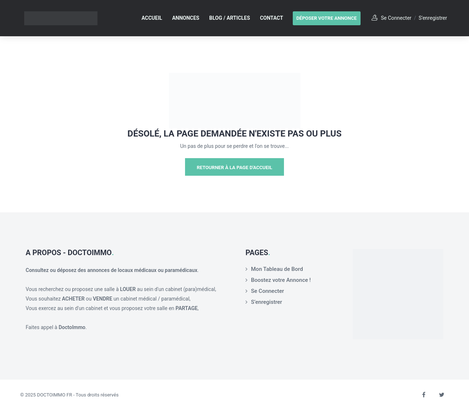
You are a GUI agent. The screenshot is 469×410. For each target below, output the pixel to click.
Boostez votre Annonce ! (281, 280)
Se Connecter (267, 291)
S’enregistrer (266, 302)
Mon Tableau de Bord (277, 269)
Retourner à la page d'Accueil (234, 167)
